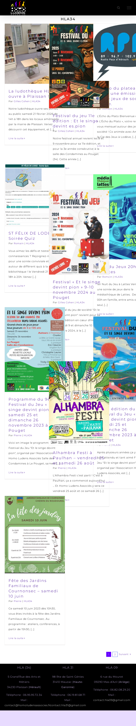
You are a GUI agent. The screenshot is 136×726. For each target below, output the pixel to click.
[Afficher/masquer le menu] (129, 7)
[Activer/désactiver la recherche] (118, 7)
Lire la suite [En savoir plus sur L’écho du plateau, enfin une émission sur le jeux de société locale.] (104, 145)
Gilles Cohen (22, 101)
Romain (107, 108)
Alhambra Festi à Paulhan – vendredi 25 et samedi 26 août (79, 457)
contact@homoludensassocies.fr (28, 705)
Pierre (18, 435)
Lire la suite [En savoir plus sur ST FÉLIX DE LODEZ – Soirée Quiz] (16, 285)
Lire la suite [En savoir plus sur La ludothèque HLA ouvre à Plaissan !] (16, 138)
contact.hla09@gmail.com (111, 700)
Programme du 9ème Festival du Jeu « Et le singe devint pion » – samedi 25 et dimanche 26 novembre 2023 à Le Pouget (34, 415)
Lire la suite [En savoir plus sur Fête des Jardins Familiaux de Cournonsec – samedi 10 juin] (16, 638)
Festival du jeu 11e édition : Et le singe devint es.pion (75, 120)
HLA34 (36, 101)
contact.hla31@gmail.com (68, 705)
